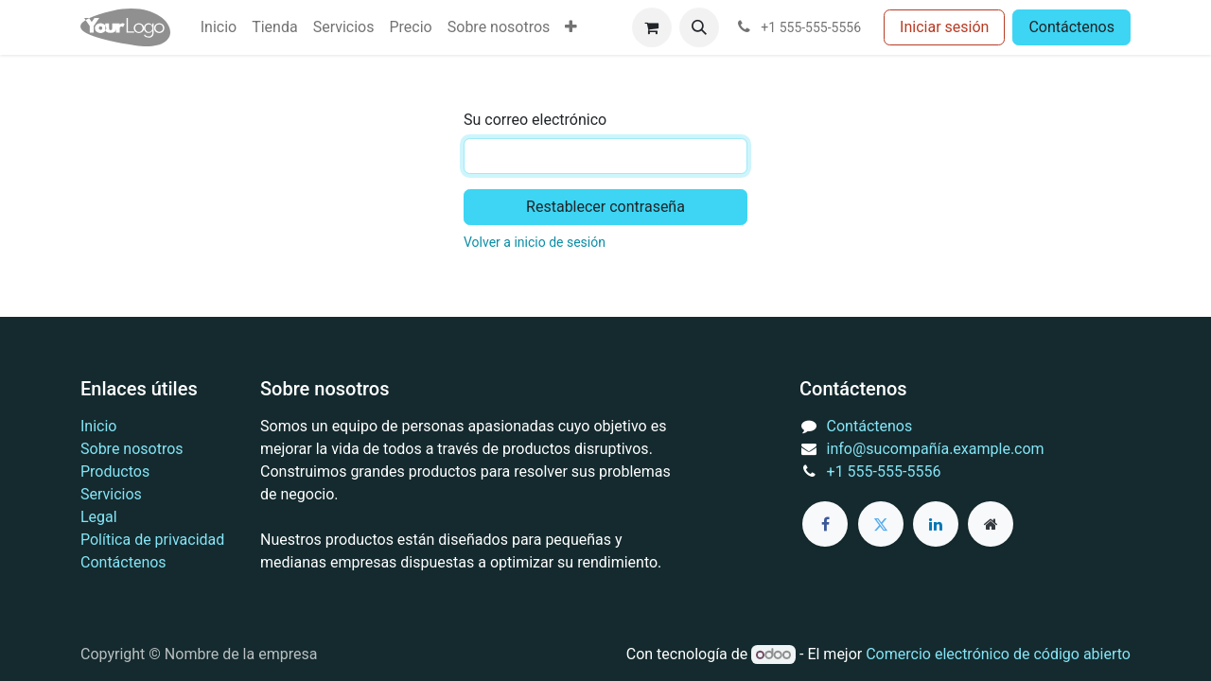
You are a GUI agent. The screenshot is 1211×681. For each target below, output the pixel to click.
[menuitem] (218, 27)
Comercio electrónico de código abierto (998, 654)
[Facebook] (825, 524)
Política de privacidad (152, 540)
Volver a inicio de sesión (535, 242)
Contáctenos (1071, 27)
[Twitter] (881, 524)
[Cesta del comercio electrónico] (652, 27)
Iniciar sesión (944, 27)
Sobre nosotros (132, 449)
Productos (114, 471)
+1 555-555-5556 (884, 471)
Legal (98, 517)
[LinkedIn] (935, 524)
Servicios (111, 494)
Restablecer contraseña (605, 207)
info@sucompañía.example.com (935, 449)
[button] (699, 27)
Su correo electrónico (535, 120)
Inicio (98, 426)
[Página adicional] (990, 524)
